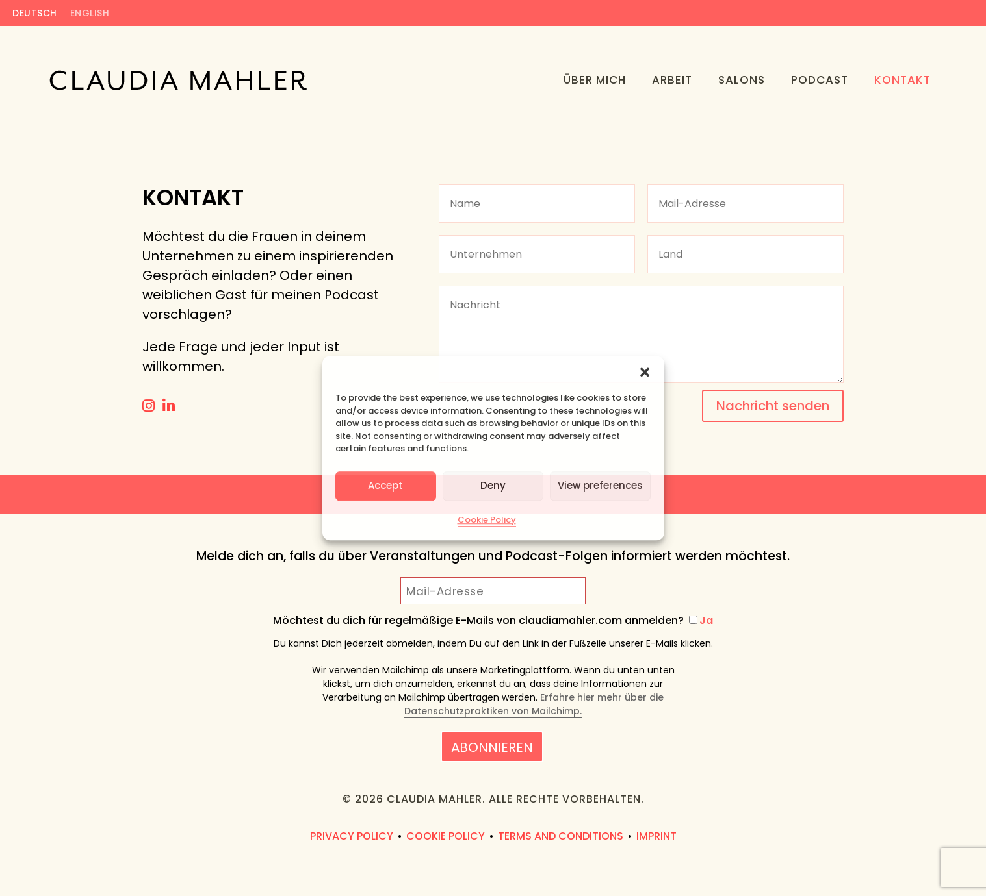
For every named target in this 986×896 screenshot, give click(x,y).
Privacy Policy (351, 835)
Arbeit (672, 80)
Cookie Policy (487, 520)
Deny (493, 485)
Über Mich (595, 80)
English (90, 13)
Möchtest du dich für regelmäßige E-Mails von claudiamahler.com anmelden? (493, 621)
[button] (644, 372)
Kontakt (902, 80)
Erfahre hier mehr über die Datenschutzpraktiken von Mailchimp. (534, 704)
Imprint (656, 835)
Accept (385, 485)
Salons (741, 80)
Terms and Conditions (560, 835)
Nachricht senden (772, 406)
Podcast (819, 80)
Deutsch (34, 13)
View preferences (600, 485)
